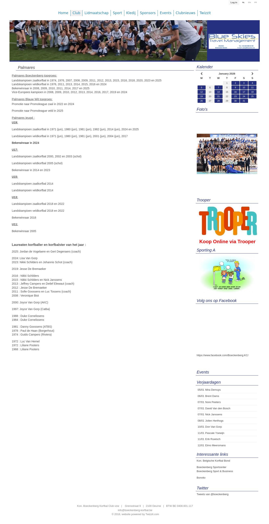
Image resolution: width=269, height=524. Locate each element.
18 (252, 92)
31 (244, 101)
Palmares (26, 67)
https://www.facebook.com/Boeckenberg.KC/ (223, 355)
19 (201, 96)
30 (235, 101)
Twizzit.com (152, 514)
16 (235, 92)
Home (63, 13)
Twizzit (205, 13)
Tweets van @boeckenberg (213, 494)
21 (218, 96)
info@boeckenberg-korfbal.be (135, 510)
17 (244, 92)
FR (255, 2)
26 (201, 101)
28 (218, 101)
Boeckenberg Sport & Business (215, 471)
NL (243, 2)
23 (235, 96)
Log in (233, 2)
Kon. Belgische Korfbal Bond (213, 460)
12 (201, 92)
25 (252, 96)
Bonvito (201, 477)
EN (249, 2)
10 (244, 87)
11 (252, 87)
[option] (108, 43)
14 (218, 92)
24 (244, 96)
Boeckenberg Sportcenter (211, 467)
